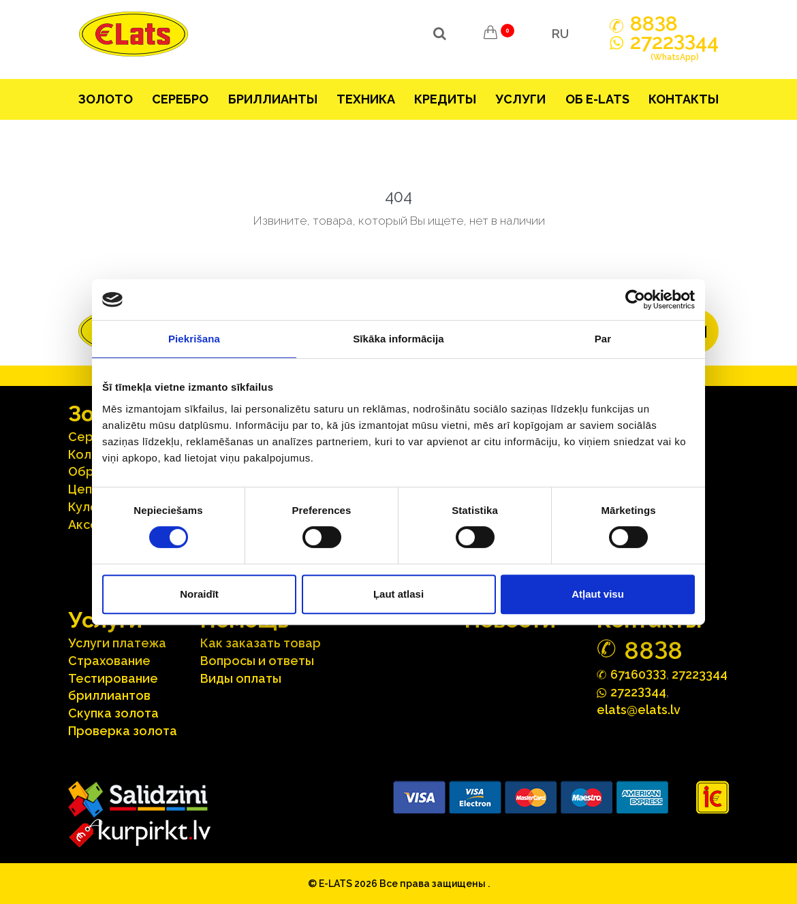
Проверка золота (122, 731)
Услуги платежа (117, 643)
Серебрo (180, 99)
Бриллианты (272, 99)
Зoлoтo (105, 99)
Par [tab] (603, 338)
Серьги (90, 437)
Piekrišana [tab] (194, 338)
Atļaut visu (598, 594)
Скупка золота (113, 713)
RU (560, 34)
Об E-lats (597, 99)
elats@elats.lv (639, 710)
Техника (366, 99)
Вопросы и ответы (257, 660)
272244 (674, 49)
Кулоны (91, 507)
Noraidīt (199, 594)
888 (654, 24)
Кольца (90, 454)
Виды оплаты (240, 678)
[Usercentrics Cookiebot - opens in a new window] (635, 299)
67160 (638, 673)
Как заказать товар (260, 643)
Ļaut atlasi (398, 594)
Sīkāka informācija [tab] (398, 338)
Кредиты (445, 99)
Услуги (520, 99)
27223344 (700, 674)
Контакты (683, 99)
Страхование (109, 660)
